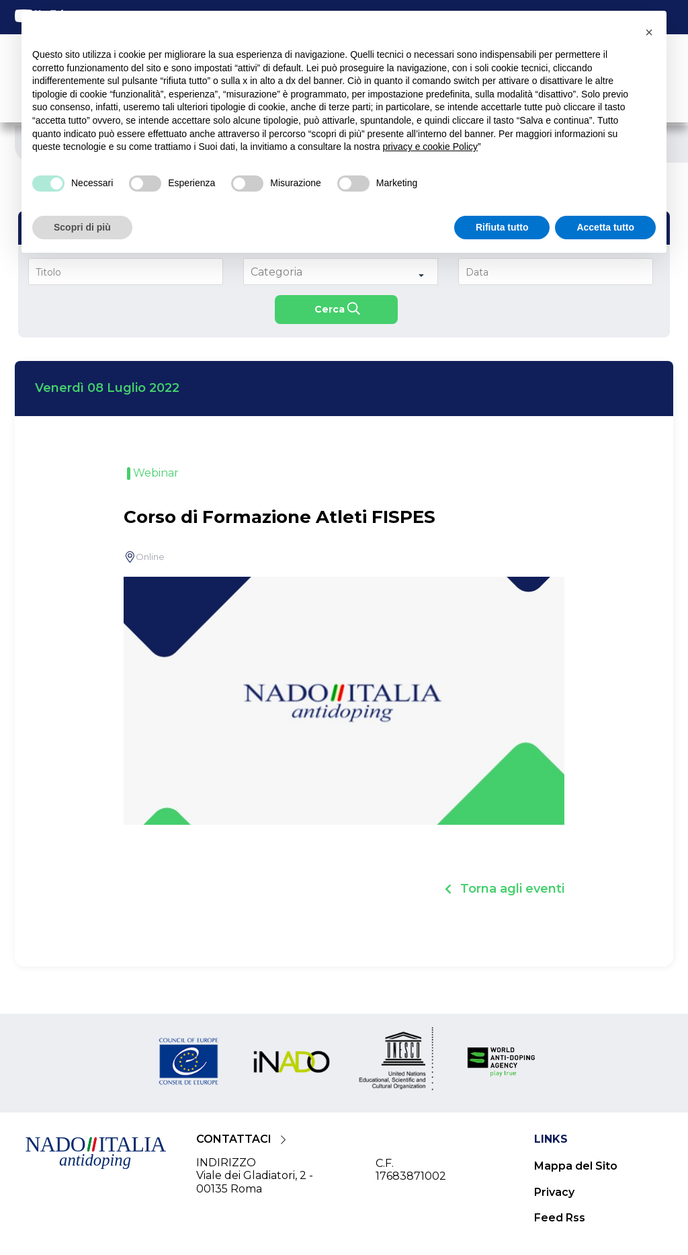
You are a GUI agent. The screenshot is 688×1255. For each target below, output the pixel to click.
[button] (649, 32)
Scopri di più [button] (82, 227)
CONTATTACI (233, 1139)
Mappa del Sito (575, 1166)
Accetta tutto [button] (605, 227)
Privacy (554, 1192)
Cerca (329, 309)
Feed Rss (559, 1217)
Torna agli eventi (512, 888)
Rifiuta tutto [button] (502, 227)
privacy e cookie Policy (430, 146)
